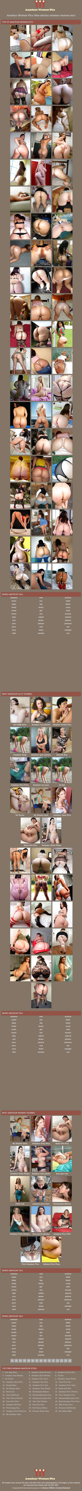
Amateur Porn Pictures (16, 1411)
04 (24, 1361)
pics (14, 624)
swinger (68, 630)
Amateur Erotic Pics (66, 1372)
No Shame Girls (13, 1389)
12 (57, 1361)
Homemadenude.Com (41, 1395)
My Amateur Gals (13, 1414)
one (14, 620)
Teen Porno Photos (14, 1398)
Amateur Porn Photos (68, 1392)
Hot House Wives (39, 1408)
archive (68, 598)
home (13, 614)
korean (68, 614)
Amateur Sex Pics (40, 1382)
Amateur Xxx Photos (14, 1376)
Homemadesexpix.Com (69, 1398)
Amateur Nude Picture (41, 1372)
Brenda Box (11, 1385)
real (41, 627)
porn (14, 627)
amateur (14, 598)
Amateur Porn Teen (67, 1385)
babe (68, 601)
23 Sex (61, 1376)
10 (49, 1361)
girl (41, 611)
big (41, 604)
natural (68, 617)
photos (68, 620)
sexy (14, 630)
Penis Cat (10, 1392)
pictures (68, 624)
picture (41, 624)
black (68, 604)
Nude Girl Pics (65, 1389)
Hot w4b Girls (11, 1372)
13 (61, 1361)
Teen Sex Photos (39, 1401)
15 (70, 1361)
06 (33, 1361)
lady (14, 617)
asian (14, 601)
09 (45, 1361)
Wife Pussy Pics (66, 1405)
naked (41, 617)
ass (41, 601)
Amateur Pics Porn (39, 1379)
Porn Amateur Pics (67, 1395)
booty (41, 607)
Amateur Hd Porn (13, 1405)
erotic (13, 611)
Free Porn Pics (12, 1401)
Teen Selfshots (12, 1395)
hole (68, 611)
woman (41, 633)
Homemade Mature (40, 1392)
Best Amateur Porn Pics (69, 1401)
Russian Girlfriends (67, 1408)
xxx (68, 633)
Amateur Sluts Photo (67, 1379)
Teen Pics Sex (65, 1382)
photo (40, 620)
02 (16, 1361)
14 (66, 1361)
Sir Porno (9, 1379)
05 (29, 1361)
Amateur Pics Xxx (40, 1385)
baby (14, 604)
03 (20, 1361)
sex (68, 627)
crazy (68, 607)
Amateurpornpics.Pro (41, 1398)
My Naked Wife (65, 1411)
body (14, 607)
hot (41, 614)
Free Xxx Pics (38, 1405)
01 (12, 1361)
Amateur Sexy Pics (14, 1382)
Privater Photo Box (40, 1411)
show (41, 630)
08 (41, 1361)
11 (53, 1361)
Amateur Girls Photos (40, 1376)
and (41, 598)
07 (37, 1361)
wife (14, 633)
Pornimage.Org (12, 1408)
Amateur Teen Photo (41, 1389)
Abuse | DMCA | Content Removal (56, 1488)
